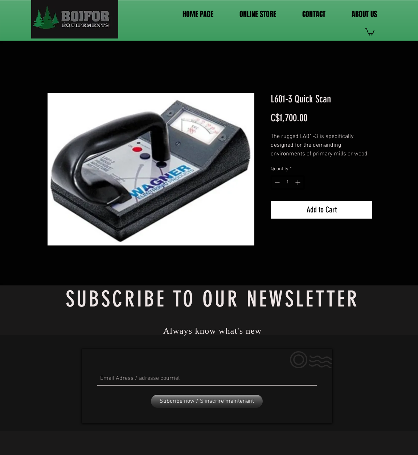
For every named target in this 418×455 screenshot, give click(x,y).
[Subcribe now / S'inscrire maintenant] (207, 401)
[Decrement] (276, 182)
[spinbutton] (287, 182)
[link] (369, 32)
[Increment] (298, 182)
